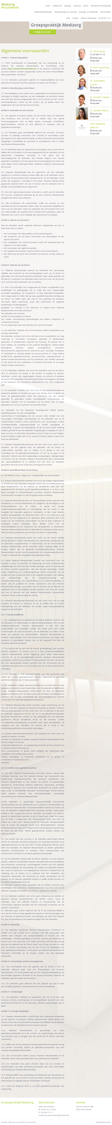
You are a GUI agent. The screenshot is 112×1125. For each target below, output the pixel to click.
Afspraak (67, 6)
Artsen (85, 6)
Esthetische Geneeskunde (101, 6)
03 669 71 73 (97, 54)
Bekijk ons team (43, 31)
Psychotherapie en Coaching (65, 12)
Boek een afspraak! (96, 59)
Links (68, 18)
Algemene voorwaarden (16, 1122)
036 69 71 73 (104, 18)
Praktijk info (57, 6)
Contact (75, 18)
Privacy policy (31, 1122)
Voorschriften (105, 12)
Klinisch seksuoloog (88, 18)
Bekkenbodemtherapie (43, 12)
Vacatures (77, 6)
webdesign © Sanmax (103, 1122)
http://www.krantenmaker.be (21, 68)
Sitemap (4, 1122)
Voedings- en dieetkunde (88, 12)
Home (47, 6)
